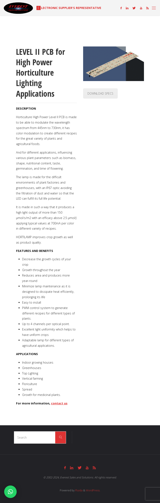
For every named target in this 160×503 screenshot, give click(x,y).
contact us (59, 403)
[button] (10, 491)
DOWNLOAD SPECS (100, 93)
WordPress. (93, 490)
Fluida (78, 490)
